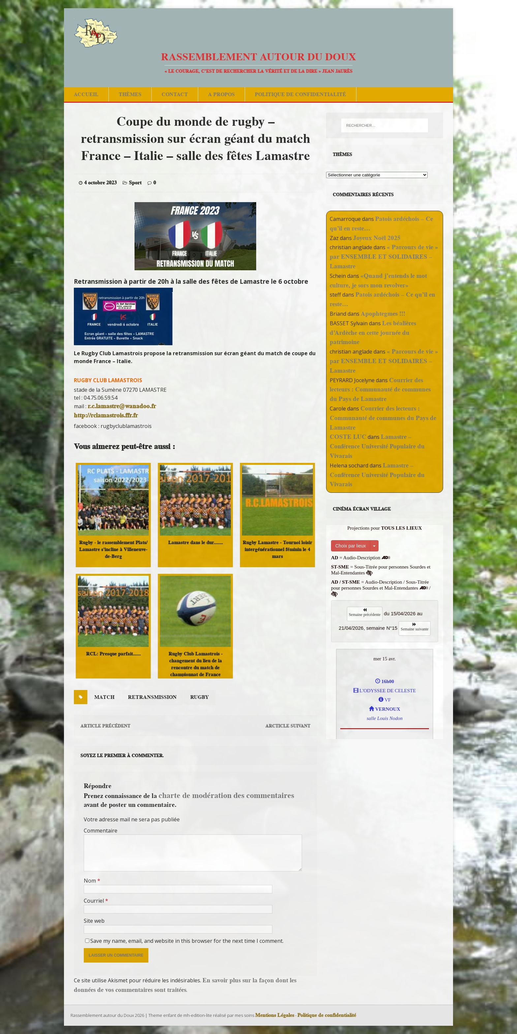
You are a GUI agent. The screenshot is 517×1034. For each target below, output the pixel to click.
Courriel (94, 900)
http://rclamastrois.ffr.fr (106, 415)
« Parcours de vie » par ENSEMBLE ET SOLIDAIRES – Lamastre (384, 257)
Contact (175, 94)
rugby (199, 697)
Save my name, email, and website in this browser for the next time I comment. (187, 940)
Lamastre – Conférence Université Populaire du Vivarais (377, 446)
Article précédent (105, 726)
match (104, 697)
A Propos (221, 94)
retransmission (152, 697)
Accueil (86, 94)
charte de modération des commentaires (226, 795)
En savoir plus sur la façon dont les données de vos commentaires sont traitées (185, 985)
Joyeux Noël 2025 (377, 237)
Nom (90, 880)
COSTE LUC (348, 436)
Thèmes (130, 94)
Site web (94, 920)
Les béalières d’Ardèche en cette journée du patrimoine (373, 333)
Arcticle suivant (287, 726)
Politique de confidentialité (300, 94)
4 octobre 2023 (100, 182)
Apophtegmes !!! (383, 313)
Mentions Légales (274, 1015)
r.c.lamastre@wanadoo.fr (122, 406)
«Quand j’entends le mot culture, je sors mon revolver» (378, 280)
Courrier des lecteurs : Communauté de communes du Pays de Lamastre (380, 390)
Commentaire (100, 830)
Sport (135, 182)
